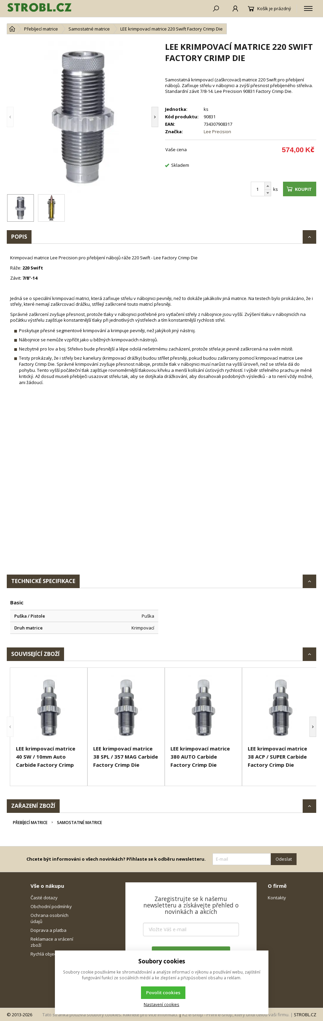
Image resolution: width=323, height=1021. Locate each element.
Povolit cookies (163, 992)
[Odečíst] (267, 193)
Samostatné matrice (79, 822)
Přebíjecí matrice (30, 822)
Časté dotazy (44, 898)
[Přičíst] (267, 186)
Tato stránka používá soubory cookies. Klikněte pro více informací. (110, 1015)
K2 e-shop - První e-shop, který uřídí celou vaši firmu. (235, 1015)
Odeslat (284, 859)
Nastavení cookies (161, 1004)
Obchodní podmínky (51, 906)
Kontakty (277, 898)
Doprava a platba (48, 930)
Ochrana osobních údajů (49, 918)
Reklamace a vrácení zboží (52, 942)
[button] (10, 117)
